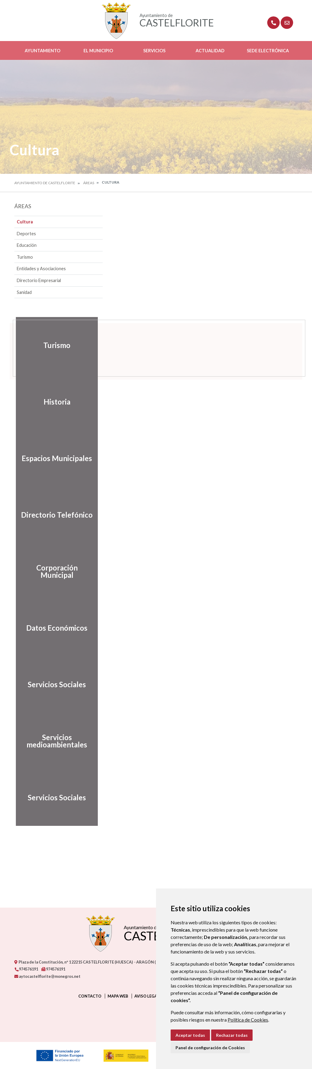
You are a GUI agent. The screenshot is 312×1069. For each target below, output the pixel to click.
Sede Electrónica (268, 50)
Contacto (89, 996)
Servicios (154, 50)
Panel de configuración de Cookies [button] (210, 1047)
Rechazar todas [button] (232, 1035)
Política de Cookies (248, 1019)
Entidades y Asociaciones (41, 268)
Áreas (88, 183)
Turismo (25, 257)
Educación (27, 245)
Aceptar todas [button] (190, 1035)
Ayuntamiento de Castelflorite (44, 183)
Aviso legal (146, 996)
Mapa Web (118, 996)
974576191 (26, 969)
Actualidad (210, 50)
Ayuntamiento (42, 50)
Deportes (26, 233)
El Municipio (98, 50)
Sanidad (24, 292)
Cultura (25, 221)
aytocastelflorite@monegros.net (47, 976)
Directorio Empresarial (39, 280)
